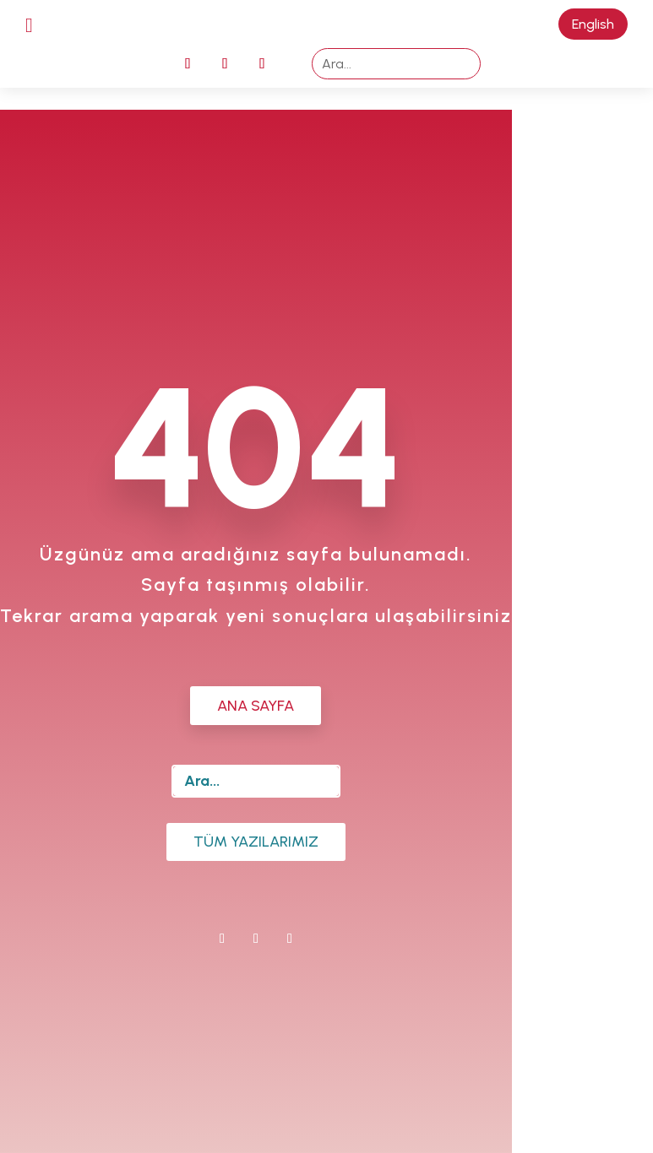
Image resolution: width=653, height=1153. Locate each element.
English (593, 24)
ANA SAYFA (255, 705)
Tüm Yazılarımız (255, 841)
